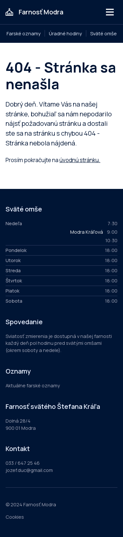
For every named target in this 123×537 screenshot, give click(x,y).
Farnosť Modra (41, 12)
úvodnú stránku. (79, 160)
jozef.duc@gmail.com (29, 470)
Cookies (15, 516)
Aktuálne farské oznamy (33, 385)
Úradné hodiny (65, 33)
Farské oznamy (24, 33)
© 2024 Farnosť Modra (31, 504)
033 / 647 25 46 (23, 463)
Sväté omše (103, 33)
